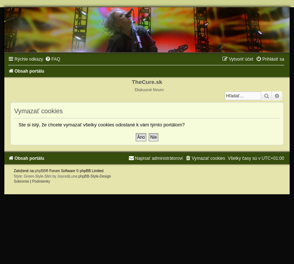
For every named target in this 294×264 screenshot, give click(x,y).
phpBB (40, 171)
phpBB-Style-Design (94, 176)
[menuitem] (52, 59)
